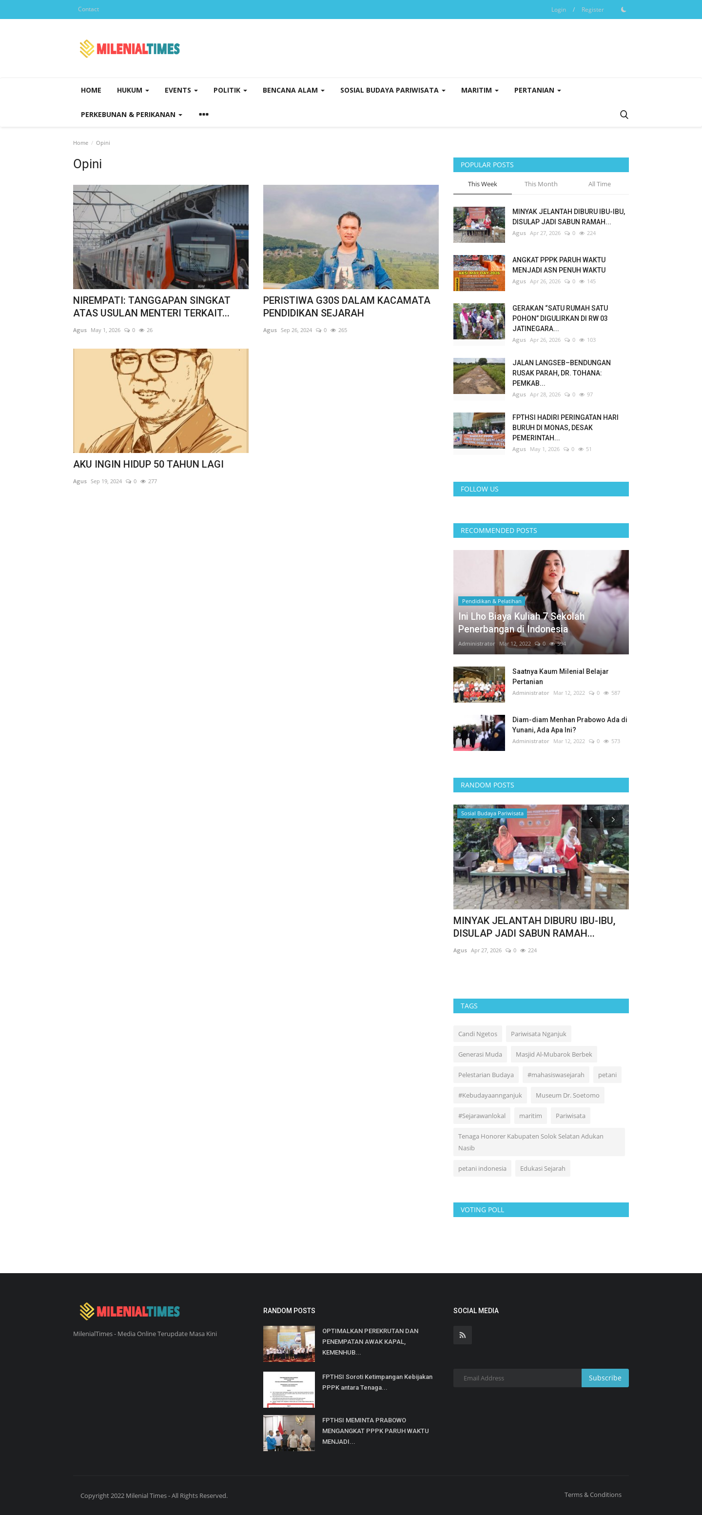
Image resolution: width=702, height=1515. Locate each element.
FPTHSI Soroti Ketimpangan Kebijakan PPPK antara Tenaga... (377, 1382)
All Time (599, 183)
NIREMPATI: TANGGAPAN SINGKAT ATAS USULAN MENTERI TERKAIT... (152, 307)
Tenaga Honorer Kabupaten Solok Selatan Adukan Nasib (531, 1142)
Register (593, 9)
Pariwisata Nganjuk (538, 1033)
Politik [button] (230, 90)
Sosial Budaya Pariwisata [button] (393, 90)
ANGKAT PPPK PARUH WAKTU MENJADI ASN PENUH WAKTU (558, 265)
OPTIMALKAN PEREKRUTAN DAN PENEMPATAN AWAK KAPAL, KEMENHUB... (370, 1341)
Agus (80, 330)
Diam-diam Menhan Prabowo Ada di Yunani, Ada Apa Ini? (569, 725)
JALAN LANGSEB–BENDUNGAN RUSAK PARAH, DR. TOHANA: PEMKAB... (561, 373)
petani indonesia (482, 1168)
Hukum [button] (133, 90)
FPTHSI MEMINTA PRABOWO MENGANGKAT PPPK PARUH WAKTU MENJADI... (375, 1431)
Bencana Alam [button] (294, 90)
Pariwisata (570, 1115)
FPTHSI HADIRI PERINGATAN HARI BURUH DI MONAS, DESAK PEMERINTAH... (565, 427)
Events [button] (181, 90)
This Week (482, 183)
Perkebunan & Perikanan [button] (131, 114)
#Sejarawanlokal (482, 1115)
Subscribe (605, 1377)
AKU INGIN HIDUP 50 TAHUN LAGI (148, 464)
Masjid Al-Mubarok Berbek (554, 1054)
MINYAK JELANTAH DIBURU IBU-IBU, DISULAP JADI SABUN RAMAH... (568, 217)
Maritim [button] (480, 90)
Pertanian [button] (537, 90)
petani (607, 1074)
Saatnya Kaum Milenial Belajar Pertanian (560, 677)
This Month (541, 183)
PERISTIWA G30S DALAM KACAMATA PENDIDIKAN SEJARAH (346, 307)
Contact (88, 9)
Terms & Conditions (593, 1494)
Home (91, 90)
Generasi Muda (480, 1054)
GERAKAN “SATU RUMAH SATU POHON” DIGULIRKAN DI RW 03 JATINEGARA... (560, 318)
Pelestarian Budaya (486, 1074)
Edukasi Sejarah (543, 1168)
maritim (530, 1115)
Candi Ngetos (477, 1033)
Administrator (476, 643)
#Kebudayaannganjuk (490, 1095)
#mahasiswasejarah (556, 1074)
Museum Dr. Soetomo (568, 1095)
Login (558, 9)
